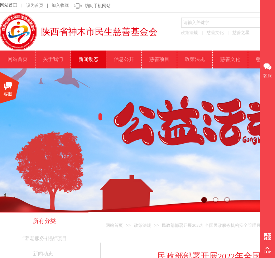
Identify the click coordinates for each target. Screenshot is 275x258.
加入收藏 (60, 5)
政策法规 (142, 225)
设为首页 (34, 5)
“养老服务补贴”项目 (45, 238)
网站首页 (8, 5)
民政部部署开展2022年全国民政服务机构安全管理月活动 (215, 225)
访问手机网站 (98, 5)
